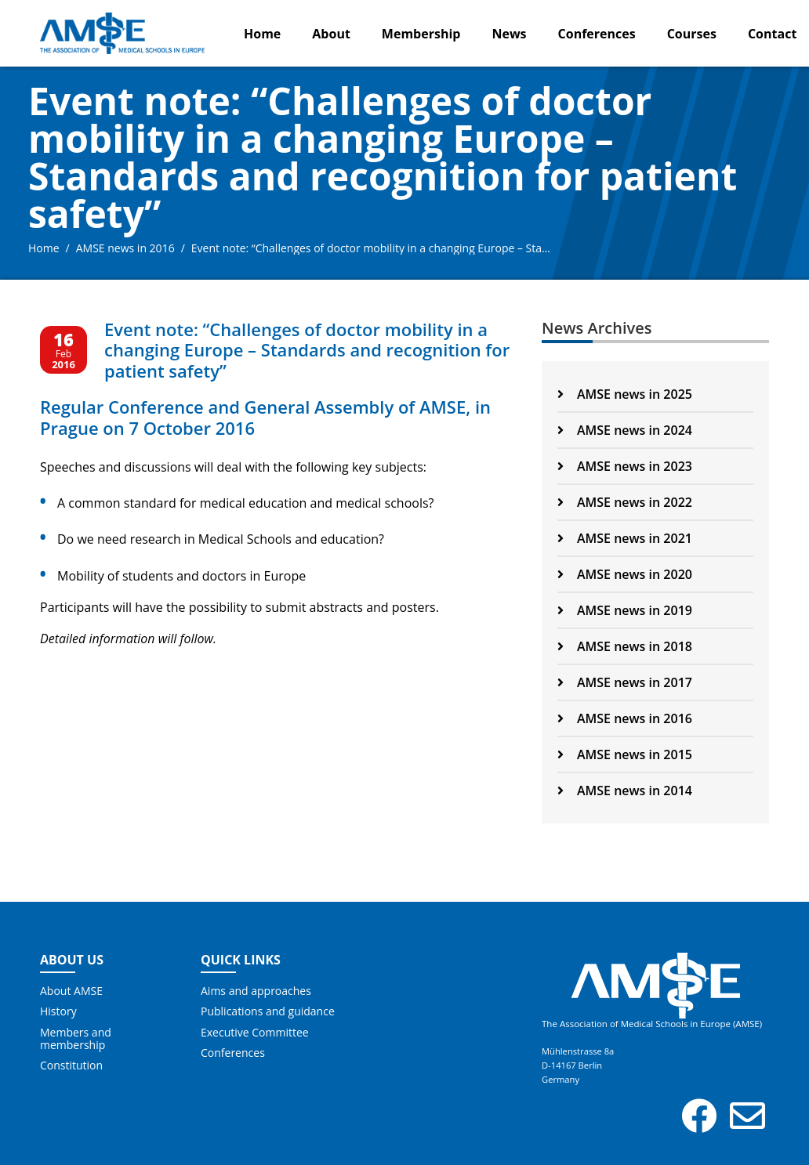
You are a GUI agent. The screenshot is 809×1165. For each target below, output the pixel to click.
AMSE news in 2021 (624, 538)
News (509, 33)
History (58, 1011)
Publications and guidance (268, 1011)
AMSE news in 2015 (624, 754)
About (331, 33)
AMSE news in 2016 (125, 248)
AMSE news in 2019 (624, 610)
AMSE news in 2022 (624, 502)
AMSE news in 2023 (624, 466)
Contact (772, 33)
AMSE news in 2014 (624, 790)
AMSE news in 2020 (624, 574)
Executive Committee (255, 1032)
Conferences (597, 33)
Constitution (71, 1065)
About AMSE (71, 991)
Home (262, 33)
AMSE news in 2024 (624, 430)
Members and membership (75, 1038)
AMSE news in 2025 (624, 394)
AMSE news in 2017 (624, 682)
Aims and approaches (256, 991)
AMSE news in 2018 (624, 646)
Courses (691, 33)
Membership (421, 33)
